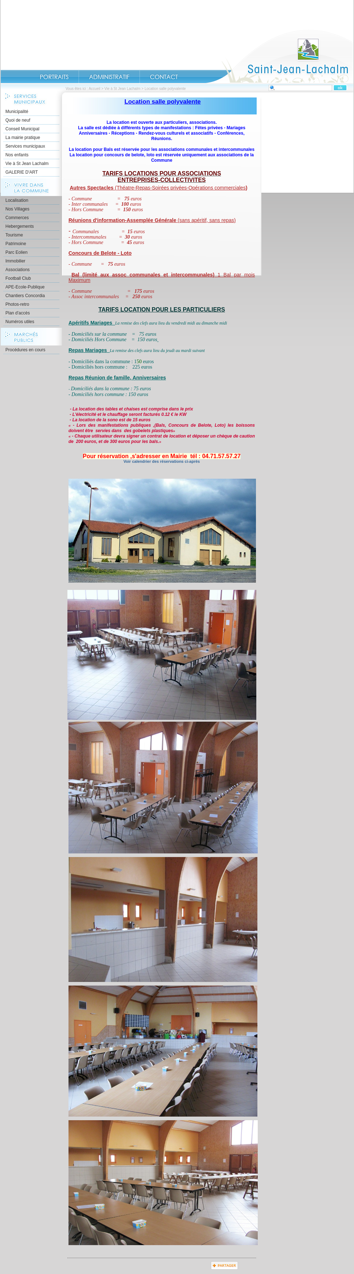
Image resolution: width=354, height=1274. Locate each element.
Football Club (18, 278)
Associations (17, 269)
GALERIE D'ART (21, 172)
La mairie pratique (22, 137)
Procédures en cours (25, 349)
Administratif (109, 76)
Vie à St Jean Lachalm (123, 89)
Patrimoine (15, 243)
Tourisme (14, 235)
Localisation (16, 200)
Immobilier (15, 261)
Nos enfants (16, 154)
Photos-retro (17, 304)
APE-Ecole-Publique (25, 287)
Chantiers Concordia (25, 295)
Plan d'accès (17, 313)
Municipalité (16, 111)
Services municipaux (25, 146)
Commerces (17, 217)
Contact (164, 76)
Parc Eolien (16, 252)
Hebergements (19, 226)
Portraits (54, 76)
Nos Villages (17, 209)
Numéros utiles (19, 321)
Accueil (279, 56)
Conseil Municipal (22, 128)
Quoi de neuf (17, 120)
